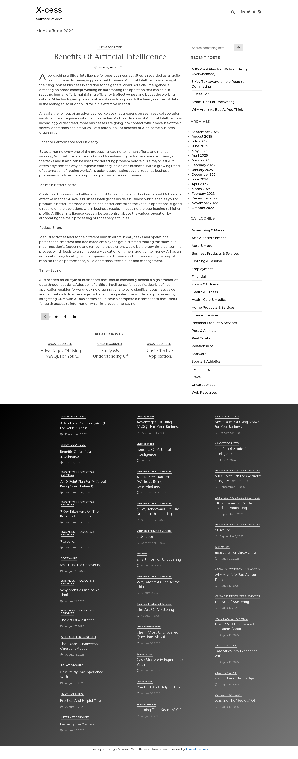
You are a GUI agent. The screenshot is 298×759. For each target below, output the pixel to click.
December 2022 (205, 198)
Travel (196, 377)
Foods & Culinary (205, 284)
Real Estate (201, 338)
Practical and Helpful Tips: (80, 701)
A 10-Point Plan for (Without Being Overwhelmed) (83, 484)
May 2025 (199, 151)
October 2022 (203, 208)
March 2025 (201, 160)
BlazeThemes (197, 755)
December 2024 (205, 174)
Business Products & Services (215, 253)
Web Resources (204, 392)
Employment (202, 269)
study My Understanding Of (110, 353)
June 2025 (200, 146)
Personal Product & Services (214, 323)
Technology (201, 369)
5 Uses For (200, 94)
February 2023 (203, 193)
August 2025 (202, 136)
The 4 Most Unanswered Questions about (79, 646)
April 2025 (200, 155)
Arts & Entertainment (209, 238)
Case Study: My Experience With (81, 674)
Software (199, 354)
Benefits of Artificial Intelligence (110, 57)
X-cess (49, 10)
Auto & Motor (203, 246)
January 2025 (202, 170)
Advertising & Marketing (211, 230)
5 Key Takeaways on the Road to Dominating (79, 514)
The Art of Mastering (77, 620)
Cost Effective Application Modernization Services (159, 353)
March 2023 (201, 189)
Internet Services (205, 315)
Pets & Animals (204, 331)
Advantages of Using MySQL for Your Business (61, 353)
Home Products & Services (213, 307)
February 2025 (203, 165)
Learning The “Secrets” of (80, 725)
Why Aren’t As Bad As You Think (217, 110)
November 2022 (205, 203)
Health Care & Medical (209, 300)
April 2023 (200, 184)
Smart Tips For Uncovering (213, 102)
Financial (199, 276)
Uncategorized (204, 385)
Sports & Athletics (206, 361)
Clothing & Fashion (207, 261)
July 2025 (199, 141)
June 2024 (200, 179)
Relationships (203, 346)
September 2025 (205, 132)
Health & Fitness (205, 292)
